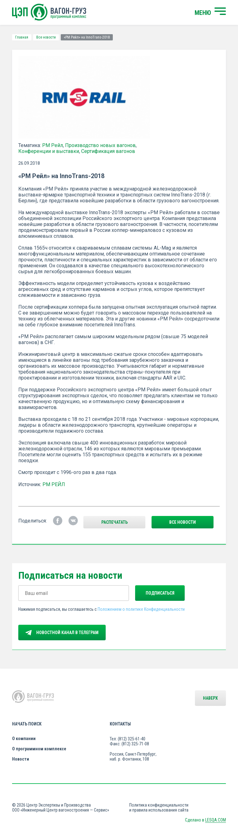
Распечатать (114, 522)
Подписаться (160, 593)
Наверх (210, 698)
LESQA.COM (215, 819)
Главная (21, 37)
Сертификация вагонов (108, 151)
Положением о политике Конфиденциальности (141, 609)
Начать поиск (27, 723)
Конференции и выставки (48, 151)
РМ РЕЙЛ (53, 484)
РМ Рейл (52, 145)
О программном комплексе (39, 748)
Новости (20, 759)
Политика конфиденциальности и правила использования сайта (158, 807)
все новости (182, 522)
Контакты (120, 723)
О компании (24, 738)
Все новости (46, 37)
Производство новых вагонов (100, 145)
